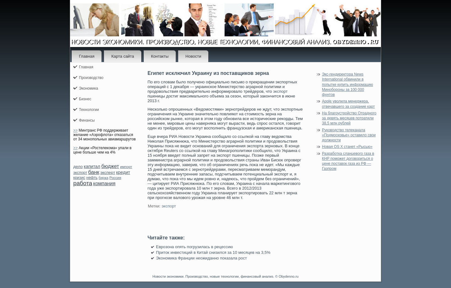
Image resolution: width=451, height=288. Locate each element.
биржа (103, 178)
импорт (126, 167)
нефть (92, 177)
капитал (92, 166)
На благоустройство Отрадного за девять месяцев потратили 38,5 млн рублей (349, 118)
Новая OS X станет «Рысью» (347, 146)
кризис (79, 177)
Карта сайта (122, 56)
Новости (193, 56)
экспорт (80, 172)
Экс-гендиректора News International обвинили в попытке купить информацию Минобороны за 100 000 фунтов (347, 84)
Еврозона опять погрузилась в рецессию (194, 246)
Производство (91, 78)
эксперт (107, 172)
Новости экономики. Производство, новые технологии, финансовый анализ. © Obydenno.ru (225, 276)
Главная (86, 56)
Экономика (88, 88)
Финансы (87, 120)
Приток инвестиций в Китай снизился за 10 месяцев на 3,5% (213, 252)
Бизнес (85, 99)
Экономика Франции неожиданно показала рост (201, 258)
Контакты (159, 56)
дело (78, 166)
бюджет (110, 166)
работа (82, 183)
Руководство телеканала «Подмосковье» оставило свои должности (349, 135)
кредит (123, 172)
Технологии (89, 109)
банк (93, 172)
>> (75, 130)
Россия (115, 178)
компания (104, 183)
